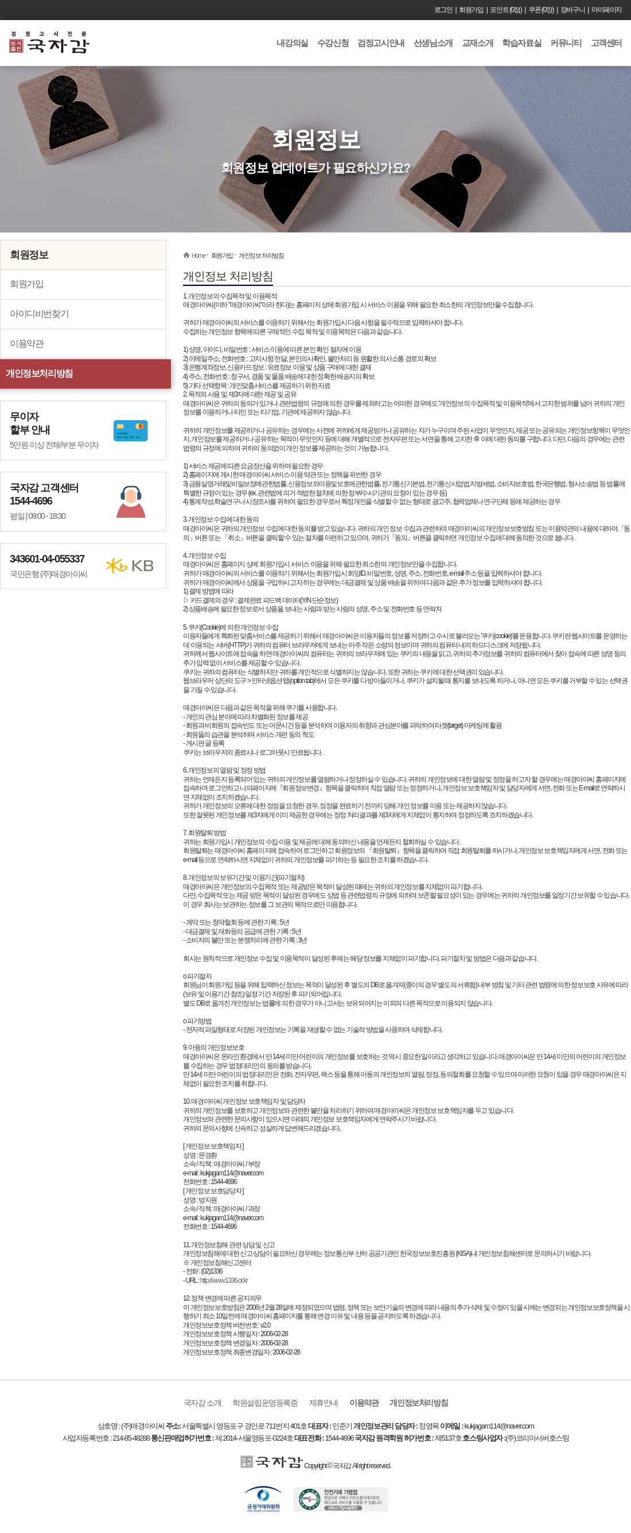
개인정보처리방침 (39, 373)
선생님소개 (433, 43)
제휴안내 (323, 1402)
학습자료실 (521, 43)
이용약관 (26, 343)
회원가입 (471, 10)
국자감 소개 (202, 1402)
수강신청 (332, 43)
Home (198, 255)
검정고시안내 (380, 43)
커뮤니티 (565, 43)
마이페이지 (606, 10)
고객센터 (606, 43)
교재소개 (477, 43)
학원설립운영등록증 (264, 1402)
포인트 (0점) (505, 10)
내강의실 (291, 43)
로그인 (443, 10)
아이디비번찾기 (39, 314)
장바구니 (572, 10)
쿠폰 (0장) (541, 10)
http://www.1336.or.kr (224, 1280)
